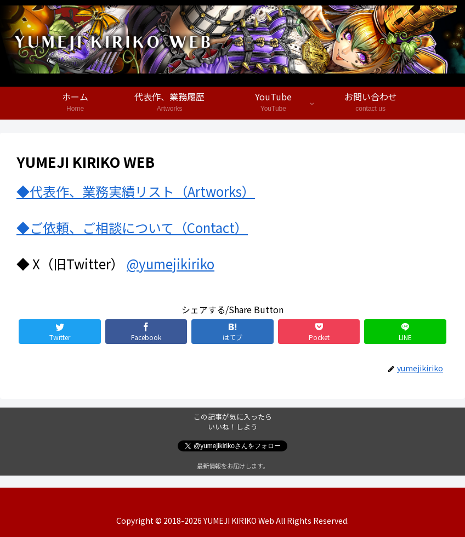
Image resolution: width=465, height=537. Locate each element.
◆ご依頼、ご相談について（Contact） (132, 227)
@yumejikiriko (170, 263)
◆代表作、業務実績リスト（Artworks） (135, 191)
